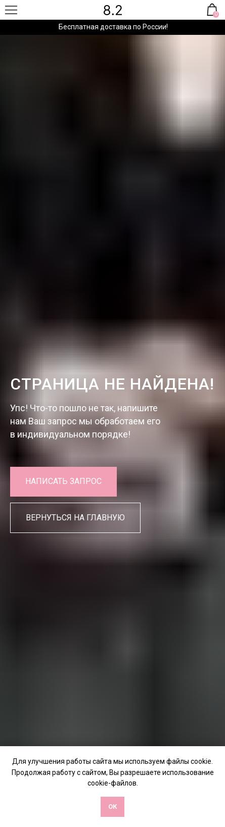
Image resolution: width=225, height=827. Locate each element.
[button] (63, 482)
